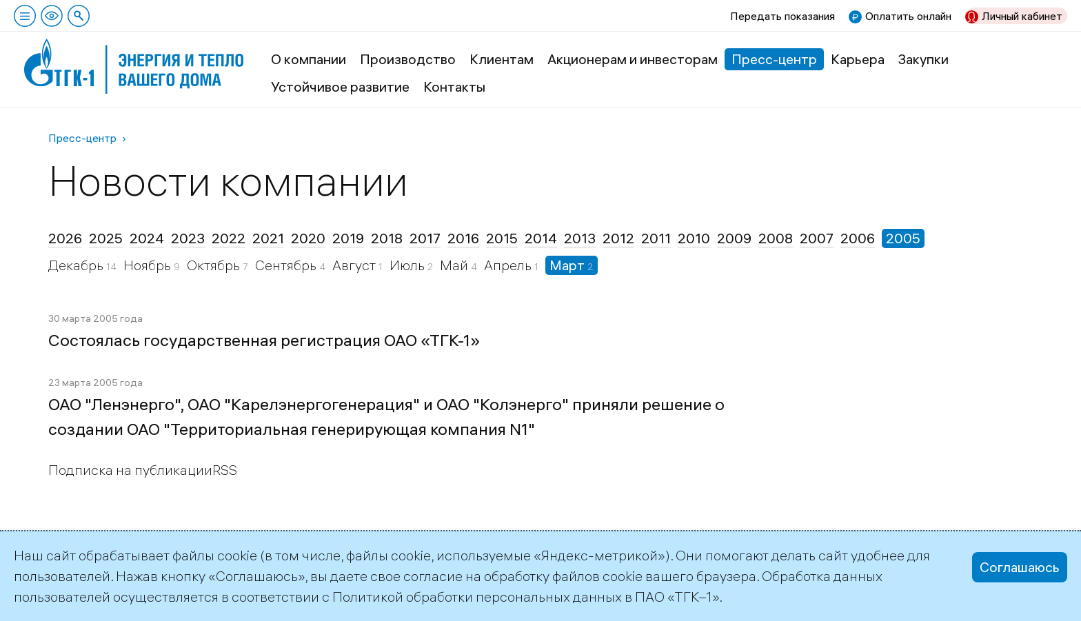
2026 (65, 238)
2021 (268, 238)
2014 (541, 238)
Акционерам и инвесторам (632, 59)
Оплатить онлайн (908, 16)
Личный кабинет (1022, 16)
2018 (387, 238)
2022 (228, 238)
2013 (580, 238)
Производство (408, 59)
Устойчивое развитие (340, 86)
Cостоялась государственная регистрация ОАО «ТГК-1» (264, 339)
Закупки (923, 59)
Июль (408, 265)
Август (355, 265)
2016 (463, 238)
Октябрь (215, 265)
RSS (224, 469)
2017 (425, 238)
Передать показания (782, 16)
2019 (348, 238)
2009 (734, 238)
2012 (618, 238)
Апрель (509, 265)
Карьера (858, 59)
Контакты (454, 86)
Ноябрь (148, 265)
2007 (817, 238)
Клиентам (501, 59)
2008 (775, 238)
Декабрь (77, 265)
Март (568, 265)
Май (455, 265)
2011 (656, 238)
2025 (106, 238)
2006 (857, 238)
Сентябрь (287, 265)
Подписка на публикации (130, 469)
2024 (147, 238)
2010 (694, 238)
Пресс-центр (774, 59)
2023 (188, 238)
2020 (308, 238)
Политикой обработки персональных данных (477, 596)
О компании (308, 59)
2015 (502, 238)
